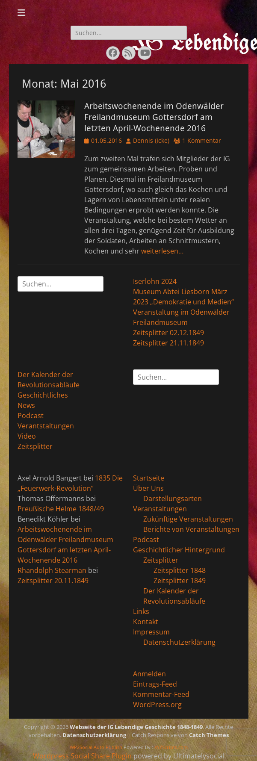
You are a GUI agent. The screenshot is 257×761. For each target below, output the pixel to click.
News (26, 405)
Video (27, 436)
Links (141, 611)
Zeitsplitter (35, 446)
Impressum (151, 632)
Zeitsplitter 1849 (180, 580)
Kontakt (145, 621)
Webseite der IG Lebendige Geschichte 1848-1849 (136, 727)
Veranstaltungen (160, 508)
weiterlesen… (162, 251)
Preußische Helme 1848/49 (61, 508)
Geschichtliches (43, 395)
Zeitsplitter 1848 (180, 570)
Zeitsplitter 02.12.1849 (168, 332)
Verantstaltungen (46, 426)
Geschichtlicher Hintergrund (179, 550)
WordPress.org (157, 704)
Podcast (31, 415)
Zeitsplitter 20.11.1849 (53, 580)
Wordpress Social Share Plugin (83, 756)
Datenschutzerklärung (179, 642)
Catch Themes (209, 735)
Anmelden (149, 673)
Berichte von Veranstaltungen (191, 529)
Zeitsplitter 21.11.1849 (168, 343)
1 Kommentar (201, 140)
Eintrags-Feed (155, 684)
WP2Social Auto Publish (96, 747)
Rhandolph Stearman (52, 570)
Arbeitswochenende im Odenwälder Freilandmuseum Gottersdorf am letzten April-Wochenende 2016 (154, 117)
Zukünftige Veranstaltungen (188, 519)
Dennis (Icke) (151, 140)
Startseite (148, 478)
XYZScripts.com (171, 747)
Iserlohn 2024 (155, 281)
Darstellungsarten (172, 498)
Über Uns (148, 488)
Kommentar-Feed (161, 694)
